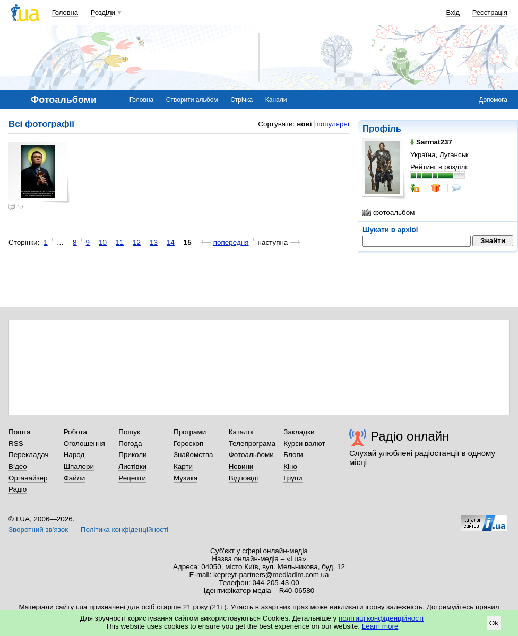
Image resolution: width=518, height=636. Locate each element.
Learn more (380, 626)
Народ (74, 455)
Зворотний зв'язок (38, 530)
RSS (15, 444)
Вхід (453, 12)
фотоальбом (388, 213)
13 (154, 242)
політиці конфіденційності (381, 618)
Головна (65, 12)
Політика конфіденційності (124, 530)
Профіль (381, 129)
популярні (333, 124)
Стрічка (241, 100)
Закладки (298, 432)
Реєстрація (489, 12)
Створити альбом (192, 100)
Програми (190, 432)
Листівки (132, 466)
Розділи (103, 12)
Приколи (132, 455)
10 (103, 242)
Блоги (293, 455)
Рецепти (132, 478)
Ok (493, 623)
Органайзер (27, 478)
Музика (185, 478)
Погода (130, 444)
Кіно (290, 466)
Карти (183, 466)
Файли (74, 478)
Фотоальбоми (251, 455)
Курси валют (304, 444)
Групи (292, 478)
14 (171, 242)
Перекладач (28, 455)
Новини (241, 466)
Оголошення (84, 444)
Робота (75, 432)
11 (120, 242)
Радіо (17, 489)
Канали (276, 100)
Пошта (19, 432)
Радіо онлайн (410, 436)
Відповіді (243, 478)
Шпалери (79, 466)
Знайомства (193, 455)
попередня (231, 242)
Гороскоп (188, 444)
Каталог (242, 432)
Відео (17, 466)
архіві (408, 230)
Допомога (493, 100)
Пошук (129, 432)
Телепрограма (252, 444)
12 (137, 242)
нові (304, 124)
